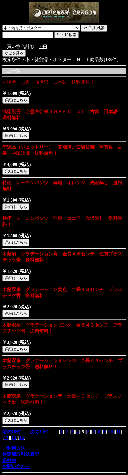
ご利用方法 (13, 448)
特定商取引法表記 (20, 454)
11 (118, 431)
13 (14, 437)
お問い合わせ (16, 466)
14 (21, 437)
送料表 (9, 460)
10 (111, 431)
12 (6, 437)
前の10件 (11, 431)
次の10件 (39, 431)
